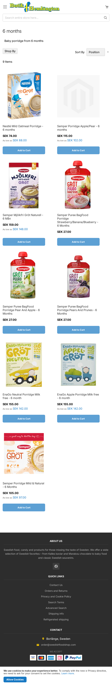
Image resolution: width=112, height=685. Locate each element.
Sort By (80, 52)
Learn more (67, 673)
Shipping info (56, 613)
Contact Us (56, 584)
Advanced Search (56, 607)
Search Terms (56, 602)
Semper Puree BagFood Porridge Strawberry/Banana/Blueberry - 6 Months (77, 220)
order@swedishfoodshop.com (58, 644)
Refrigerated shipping (56, 619)
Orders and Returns (56, 590)
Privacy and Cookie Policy (56, 596)
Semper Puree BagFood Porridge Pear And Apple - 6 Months (21, 310)
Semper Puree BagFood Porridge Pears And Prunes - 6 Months (77, 310)
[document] (56, 675)
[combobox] (56, 18)
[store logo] (34, 7)
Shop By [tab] (10, 51)
